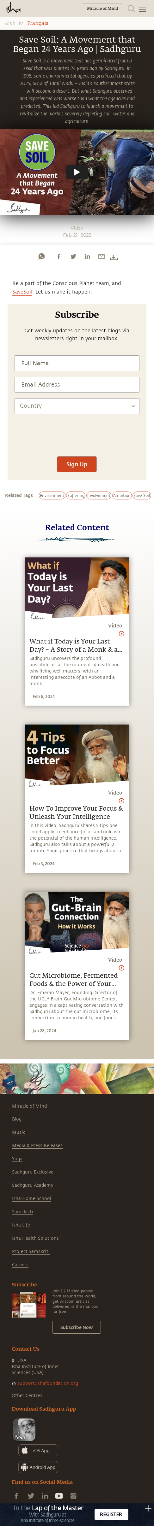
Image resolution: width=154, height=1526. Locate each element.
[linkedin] (87, 256)
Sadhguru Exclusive (32, 1172)
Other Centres (27, 1395)
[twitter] (73, 256)
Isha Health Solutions (35, 1238)
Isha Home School (31, 1198)
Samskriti (22, 1211)
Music (18, 1132)
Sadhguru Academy (32, 1185)
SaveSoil (22, 292)
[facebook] (59, 256)
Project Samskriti (31, 1251)
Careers (20, 1264)
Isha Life (21, 1225)
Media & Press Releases (37, 1145)
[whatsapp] (41, 256)
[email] (101, 256)
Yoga (17, 1158)
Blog (17, 1119)
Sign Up (76, 464)
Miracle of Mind (29, 1106)
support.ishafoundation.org (47, 1383)
